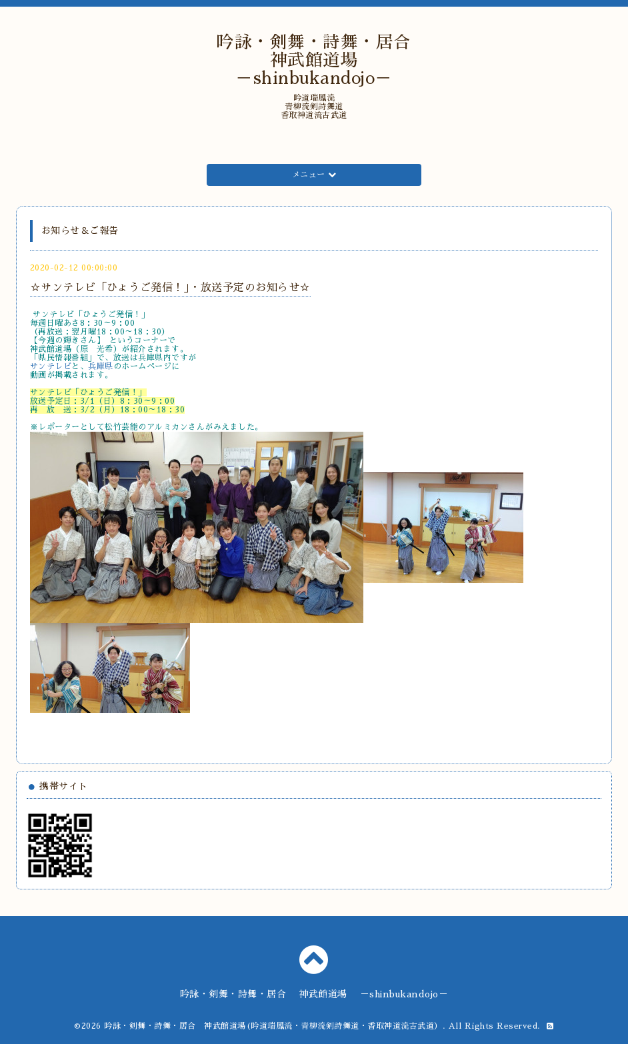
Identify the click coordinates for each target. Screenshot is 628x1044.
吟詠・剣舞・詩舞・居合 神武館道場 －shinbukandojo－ (323, 60)
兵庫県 (100, 366)
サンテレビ (51, 366)
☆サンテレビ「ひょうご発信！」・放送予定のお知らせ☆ (170, 287)
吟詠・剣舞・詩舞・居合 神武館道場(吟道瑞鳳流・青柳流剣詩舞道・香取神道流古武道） (273, 1026)
